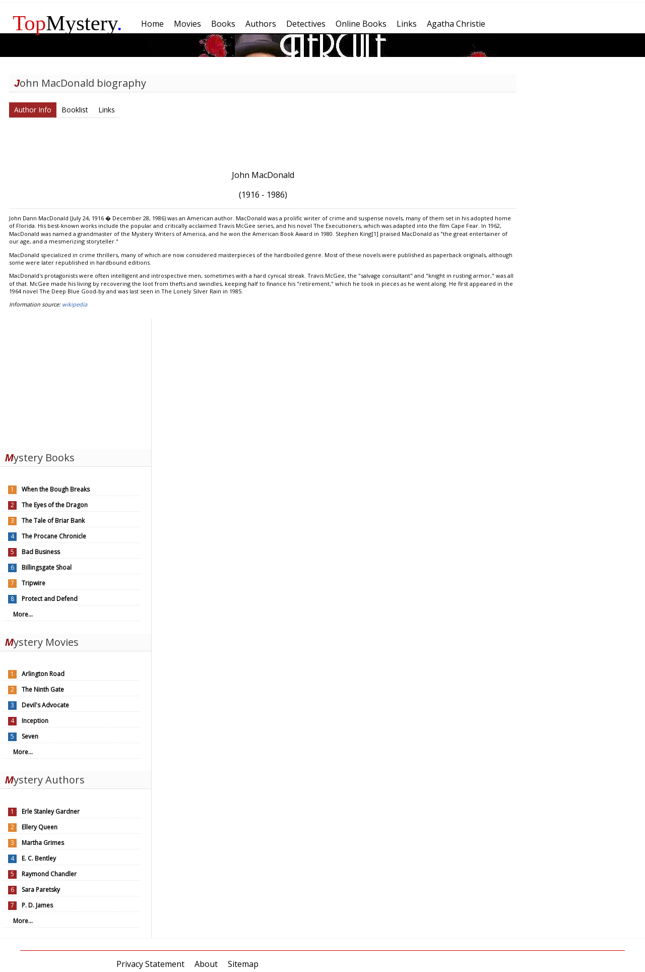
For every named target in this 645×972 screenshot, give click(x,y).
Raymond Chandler (49, 874)
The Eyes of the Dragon (55, 505)
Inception (35, 720)
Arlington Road (43, 674)
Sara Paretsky (41, 889)
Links (106, 109)
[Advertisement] (75, 382)
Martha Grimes (43, 842)
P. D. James (37, 905)
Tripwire (33, 583)
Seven (30, 736)
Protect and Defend (50, 598)
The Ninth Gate (43, 689)
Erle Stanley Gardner (51, 811)
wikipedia (74, 304)
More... (23, 614)
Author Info (32, 109)
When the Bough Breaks (56, 489)
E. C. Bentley (39, 858)
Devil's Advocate (45, 705)
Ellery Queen (39, 827)
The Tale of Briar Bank (53, 520)
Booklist (74, 109)
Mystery (67, 23)
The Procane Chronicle (54, 536)
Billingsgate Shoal (47, 567)
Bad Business (41, 552)
